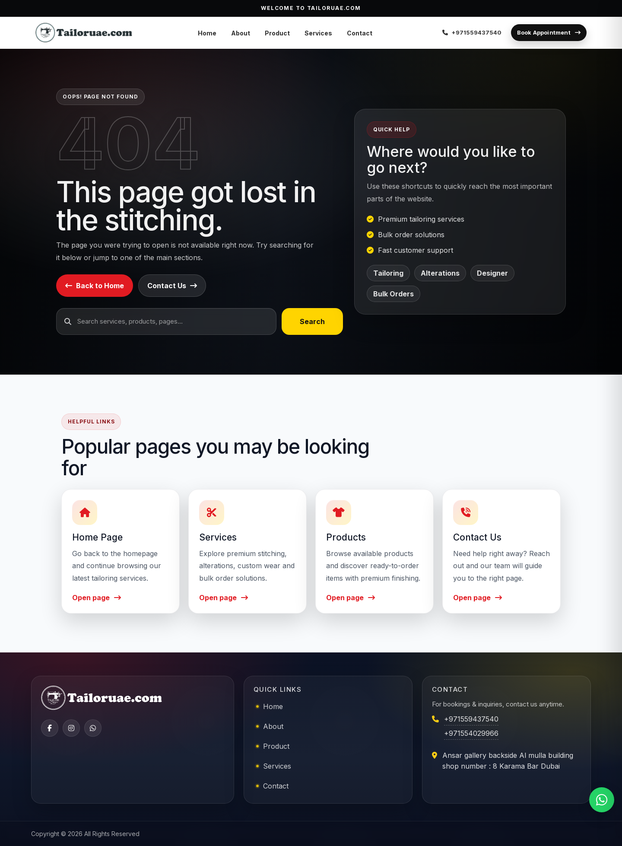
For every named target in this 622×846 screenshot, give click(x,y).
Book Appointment (549, 32)
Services (318, 33)
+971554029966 (471, 733)
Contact (359, 33)
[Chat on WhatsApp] (601, 799)
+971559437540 (471, 719)
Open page (96, 597)
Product (277, 33)
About (240, 33)
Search (312, 321)
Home (207, 33)
